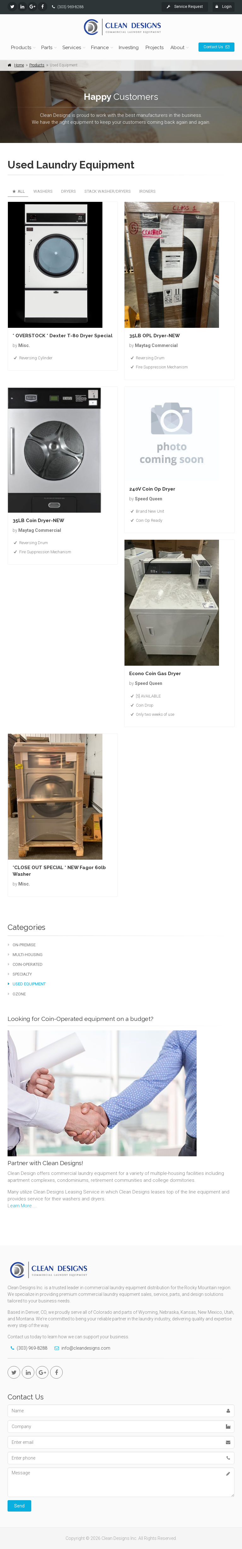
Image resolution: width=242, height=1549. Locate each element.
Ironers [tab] (147, 191)
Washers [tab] (43, 191)
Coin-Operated (25, 964)
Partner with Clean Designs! (45, 1162)
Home (19, 65)
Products (21, 47)
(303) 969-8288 (70, 7)
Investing (129, 47)
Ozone (17, 994)
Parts (46, 47)
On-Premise (22, 944)
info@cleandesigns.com (85, 1348)
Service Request (185, 6)
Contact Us (216, 47)
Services (71, 47)
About (177, 47)
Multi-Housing (25, 954)
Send (19, 1505)
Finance (100, 47)
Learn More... (22, 1206)
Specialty (20, 974)
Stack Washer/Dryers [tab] (107, 191)
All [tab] (18, 191)
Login (224, 6)
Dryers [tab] (68, 191)
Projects (155, 47)
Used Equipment (27, 984)
